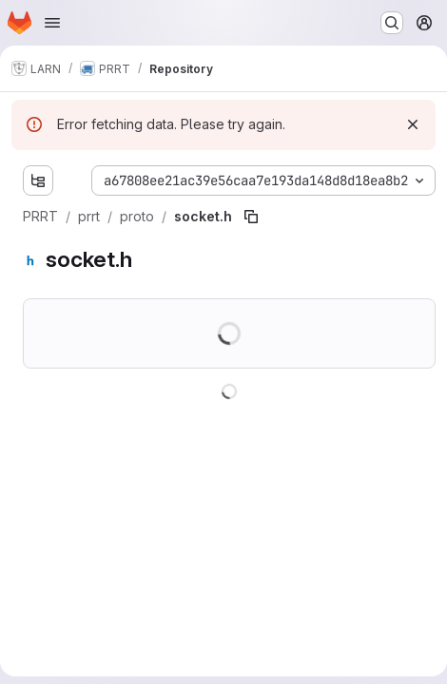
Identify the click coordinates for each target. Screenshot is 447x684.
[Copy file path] (251, 216)
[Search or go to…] (391, 22)
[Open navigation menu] (52, 23)
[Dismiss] (412, 124)
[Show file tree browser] (38, 180)
